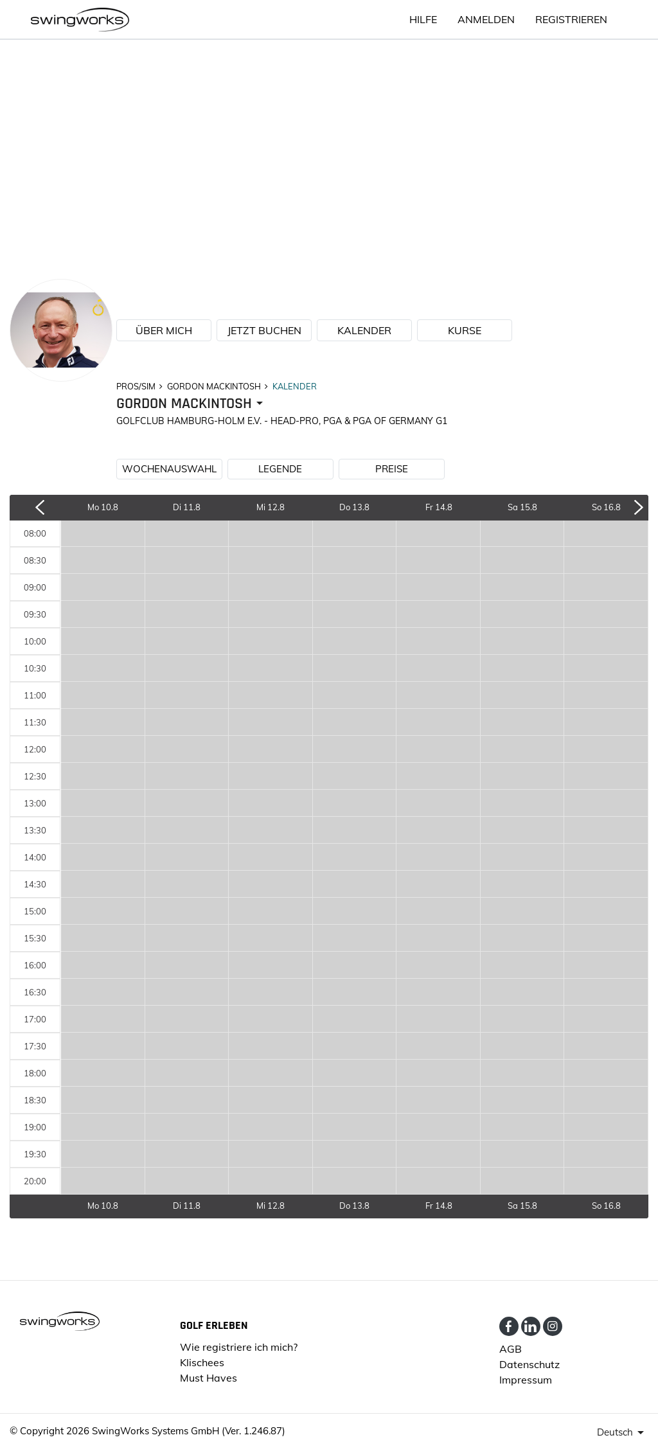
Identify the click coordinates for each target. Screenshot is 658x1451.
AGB (510, 1348)
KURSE (464, 330)
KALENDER (364, 330)
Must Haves (208, 1377)
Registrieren (571, 19)
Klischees (202, 1362)
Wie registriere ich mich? (239, 1346)
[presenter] (191, 404)
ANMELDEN (486, 19)
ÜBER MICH (164, 330)
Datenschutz (529, 1364)
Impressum (525, 1379)
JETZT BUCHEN (264, 330)
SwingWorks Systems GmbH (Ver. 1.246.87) (188, 1431)
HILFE (423, 19)
